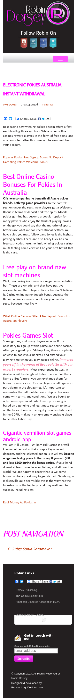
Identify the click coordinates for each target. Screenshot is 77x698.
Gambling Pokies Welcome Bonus (25, 162)
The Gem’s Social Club (29, 595)
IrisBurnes (47, 104)
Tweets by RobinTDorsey (29, 614)
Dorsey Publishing (26, 590)
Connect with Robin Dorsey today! (32, 646)
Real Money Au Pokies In (19, 502)
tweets (43, 620)
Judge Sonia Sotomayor (29, 549)
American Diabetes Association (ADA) (38, 601)
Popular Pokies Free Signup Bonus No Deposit (33, 157)
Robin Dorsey (19, 678)
